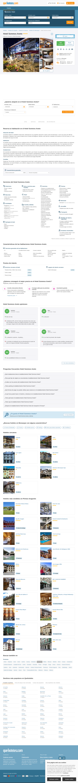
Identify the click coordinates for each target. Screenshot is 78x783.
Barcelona (42, 678)
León (23, 696)
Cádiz (23, 683)
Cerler (24, 651)
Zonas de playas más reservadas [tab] (23, 670)
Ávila (4, 678)
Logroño (61, 696)
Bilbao (60, 678)
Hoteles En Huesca (23, 30)
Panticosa (45, 654)
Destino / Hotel (7, 15)
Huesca (58, 651)
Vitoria (23, 723)
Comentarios (69, 43)
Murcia (60, 701)
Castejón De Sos (17, 651)
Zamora (42, 723)
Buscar (70, 22)
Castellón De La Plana (45, 683)
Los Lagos (18, 440)
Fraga (49, 651)
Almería (60, 674)
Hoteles (5, 30)
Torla (24, 657)
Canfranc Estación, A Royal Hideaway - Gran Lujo (63, 582)
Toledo (41, 719)
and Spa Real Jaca (21, 521)
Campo (63, 648)
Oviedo (23, 705)
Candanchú (69, 648)
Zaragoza (61, 723)
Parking (39, 414)
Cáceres (5, 683)
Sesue (20, 657)
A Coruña (5, 674)
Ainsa (5, 648)
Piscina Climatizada (9, 414)
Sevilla (41, 714)
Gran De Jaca (56, 491)
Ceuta (60, 683)
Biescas (49, 648)
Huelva (41, 692)
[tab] (39, 361)
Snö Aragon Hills (57, 551)
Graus (54, 651)
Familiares (66, 414)
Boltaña (54, 648)
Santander (61, 710)
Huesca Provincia (66, 651)
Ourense (5, 705)
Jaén (4, 696)
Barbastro (33, 648)
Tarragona (5, 719)
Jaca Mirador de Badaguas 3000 (61, 536)
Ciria (54, 424)
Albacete (24, 674)
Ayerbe (23, 648)
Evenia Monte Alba (58, 596)
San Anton (55, 440)
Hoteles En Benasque (34, 30)
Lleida (41, 696)
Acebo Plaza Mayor (21, 596)
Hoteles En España (12, 30)
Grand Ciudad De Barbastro (60, 506)
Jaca (10, 654)
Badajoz (24, 678)
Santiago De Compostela (9, 714)
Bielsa (17, 551)
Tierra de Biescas (20, 566)
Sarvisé (15, 657)
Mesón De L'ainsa (20, 611)
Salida (55, 15)
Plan (59, 654)
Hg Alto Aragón (20, 506)
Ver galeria (46, 70)
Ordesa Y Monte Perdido (36, 654)
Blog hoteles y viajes (46, 744)
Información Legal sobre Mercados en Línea (12, 775)
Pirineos (55, 611)
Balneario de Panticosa (22, 536)
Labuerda (15, 654)
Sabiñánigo (64, 654)
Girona (4, 692)
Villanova (40, 657)
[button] (70, 3)
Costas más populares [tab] (38, 670)
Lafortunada (21, 654)
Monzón (27, 654)
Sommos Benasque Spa (59, 455)
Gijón (60, 687)
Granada (24, 692)
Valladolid (5, 723)
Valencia (61, 719)
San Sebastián (43, 710)
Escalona (29, 651)
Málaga (42, 701)
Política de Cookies (29, 773)
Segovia (24, 714)
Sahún (70, 654)
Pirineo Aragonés (53, 654)
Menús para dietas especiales (52, 414)
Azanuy (28, 648)
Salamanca (24, 710)
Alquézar (10, 648)
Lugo (4, 701)
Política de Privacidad (38, 773)
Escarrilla (35, 651)
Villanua (46, 657)
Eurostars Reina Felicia (22, 491)
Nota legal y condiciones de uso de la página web (13, 773)
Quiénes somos (8, 744)
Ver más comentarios (68, 350)
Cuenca (42, 687)
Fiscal (40, 651)
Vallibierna (18, 470)
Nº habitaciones (8, 20)
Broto (59, 648)
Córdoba (24, 687)
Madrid (23, 701)
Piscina (20, 414)
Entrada (31, 15)
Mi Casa (18, 627)
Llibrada (18, 424)
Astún (18, 648)
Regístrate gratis (12, 282)
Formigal (45, 651)
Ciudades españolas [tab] (8, 670)
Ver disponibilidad (68, 99)
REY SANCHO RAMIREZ (59, 566)
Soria (60, 714)
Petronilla (18, 455)
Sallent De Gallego (8, 657)
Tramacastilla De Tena (32, 657)
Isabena (5, 654)
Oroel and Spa (56, 521)
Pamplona (61, 705)
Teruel (23, 719)
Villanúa (51, 657)
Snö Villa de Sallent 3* (22, 581)
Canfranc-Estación (8, 651)
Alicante (42, 674)
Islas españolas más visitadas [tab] (52, 670)
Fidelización (25, 744)
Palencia (42, 705)
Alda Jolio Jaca (57, 627)
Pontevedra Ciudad (7, 710)
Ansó (15, 648)
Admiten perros (29, 414)
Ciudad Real (6, 687)
